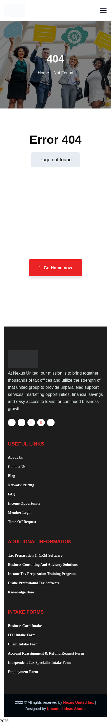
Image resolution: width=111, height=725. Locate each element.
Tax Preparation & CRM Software (35, 555)
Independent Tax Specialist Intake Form (39, 663)
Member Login (20, 513)
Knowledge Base (21, 592)
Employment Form (23, 672)
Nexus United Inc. (78, 702)
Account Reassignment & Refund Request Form (46, 653)
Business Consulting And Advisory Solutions (43, 565)
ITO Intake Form (22, 635)
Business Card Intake (25, 626)
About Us (15, 457)
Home (43, 73)
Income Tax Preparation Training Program (42, 574)
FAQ (12, 494)
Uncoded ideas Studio (66, 709)
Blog (11, 476)
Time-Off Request (22, 522)
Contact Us (17, 467)
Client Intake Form (23, 644)
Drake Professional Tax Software (34, 583)
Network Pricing (21, 485)
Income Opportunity (24, 503)
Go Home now (55, 268)
